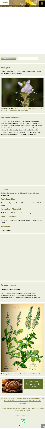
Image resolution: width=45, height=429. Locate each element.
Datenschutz (23, 408)
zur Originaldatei (23, 110)
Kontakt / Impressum (13, 408)
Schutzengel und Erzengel (8, 398)
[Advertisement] (22, 30)
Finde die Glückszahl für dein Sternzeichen (28, 398)
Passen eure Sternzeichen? (20, 401)
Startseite (3, 408)
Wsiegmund (18, 108)
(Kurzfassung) (13, 110)
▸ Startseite (5, 2)
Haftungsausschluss (33, 408)
